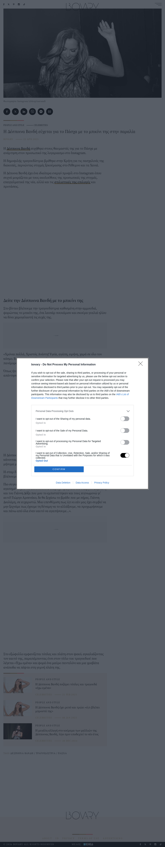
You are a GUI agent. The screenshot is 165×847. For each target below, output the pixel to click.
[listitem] (82, 411)
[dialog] (82, 423)
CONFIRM (59, 469)
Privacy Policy (101, 482)
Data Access (82, 482)
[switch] (124, 418)
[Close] (141, 364)
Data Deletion (63, 482)
